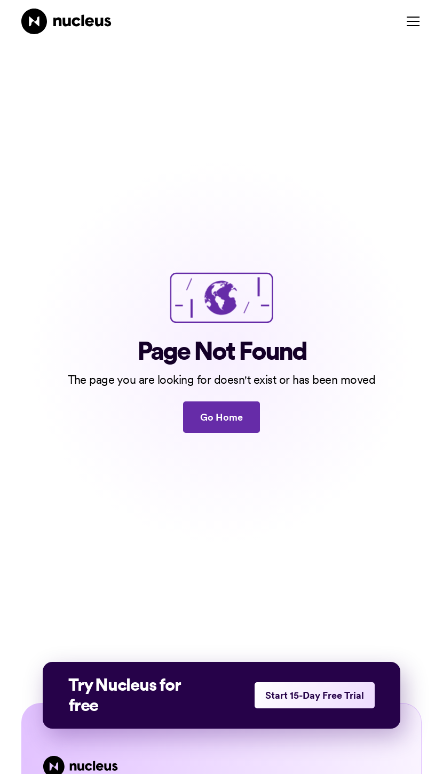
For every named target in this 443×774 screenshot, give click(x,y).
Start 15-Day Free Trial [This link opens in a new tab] (314, 695)
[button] (411, 21)
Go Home (221, 417)
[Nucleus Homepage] (66, 21)
